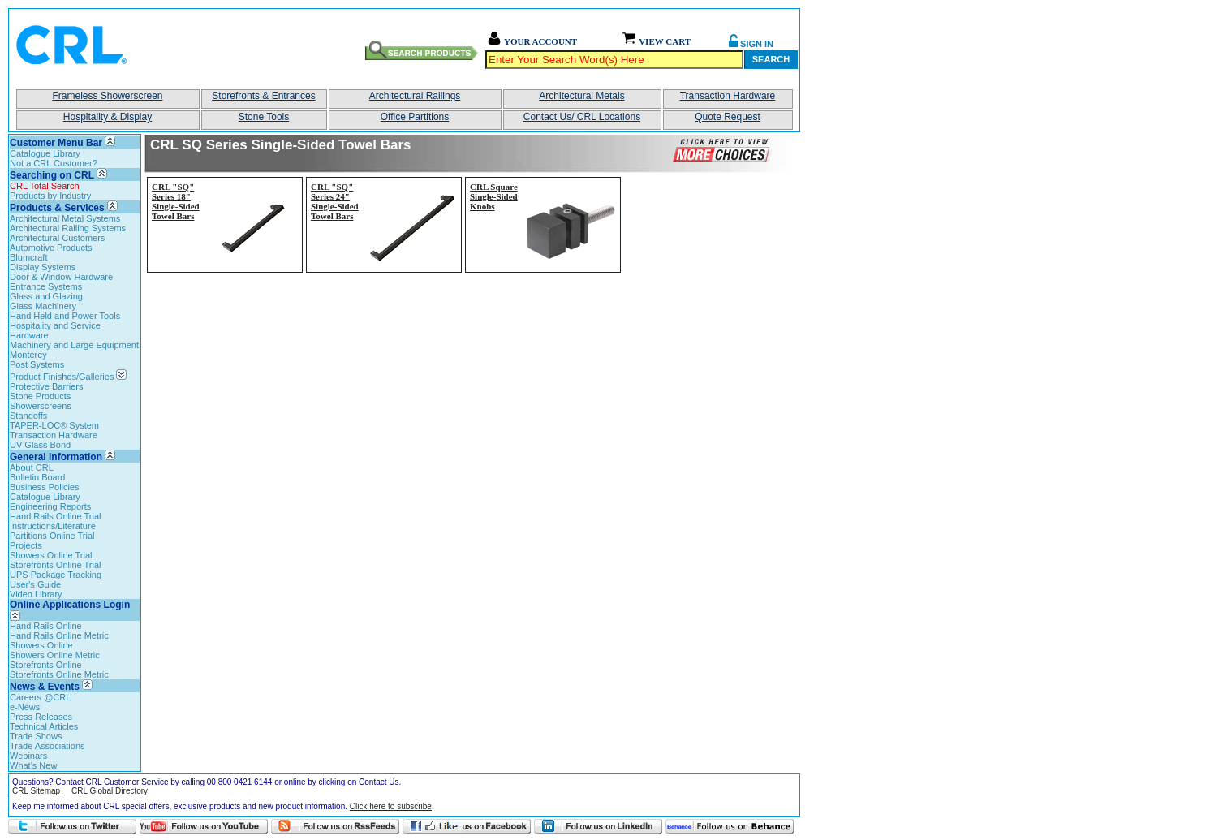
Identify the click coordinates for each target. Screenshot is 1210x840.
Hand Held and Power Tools (65, 316)
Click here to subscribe (391, 806)
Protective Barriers (46, 386)
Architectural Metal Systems (65, 218)
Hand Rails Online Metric (59, 635)
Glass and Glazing (46, 296)
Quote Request (727, 117)
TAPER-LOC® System (54, 425)
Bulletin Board (38, 477)
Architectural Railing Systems (68, 228)
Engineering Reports (50, 506)
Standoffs (28, 415)
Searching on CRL (52, 175)
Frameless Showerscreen (107, 95)
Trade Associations (47, 746)
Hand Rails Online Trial (55, 516)
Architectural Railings (415, 95)
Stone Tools (264, 117)
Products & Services (57, 207)
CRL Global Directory (109, 790)
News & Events (45, 686)
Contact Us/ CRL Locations (581, 117)
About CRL (32, 467)
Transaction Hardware (728, 95)
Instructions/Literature (53, 526)
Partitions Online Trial (52, 536)
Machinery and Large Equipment (74, 345)
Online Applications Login (70, 610)
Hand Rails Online (46, 626)
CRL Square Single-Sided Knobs (494, 196)
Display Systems (42, 267)
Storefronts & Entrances (263, 95)
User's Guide (35, 584)
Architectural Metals (581, 95)
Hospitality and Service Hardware (55, 330)
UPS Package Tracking (55, 574)
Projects (26, 545)
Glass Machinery (43, 306)
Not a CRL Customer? (53, 163)
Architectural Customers (57, 238)
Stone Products (40, 396)
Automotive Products (51, 247)
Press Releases (41, 717)
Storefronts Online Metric (59, 674)
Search (771, 59)
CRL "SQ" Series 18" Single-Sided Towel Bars (176, 201)
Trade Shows (36, 736)
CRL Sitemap (36, 790)
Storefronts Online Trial (55, 565)
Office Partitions (415, 117)
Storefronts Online (46, 665)
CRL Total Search (45, 186)
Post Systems (37, 364)
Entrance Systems (46, 286)
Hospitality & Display (107, 117)
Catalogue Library (45, 153)
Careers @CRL (40, 697)
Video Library (36, 594)
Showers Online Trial (51, 555)
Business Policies (45, 487)
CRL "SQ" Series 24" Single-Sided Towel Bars (335, 201)
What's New (33, 765)
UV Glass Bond (40, 445)
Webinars (28, 755)
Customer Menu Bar (56, 143)
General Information (56, 457)
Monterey (28, 355)
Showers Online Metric (55, 655)
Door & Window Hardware (61, 277)
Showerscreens (40, 406)
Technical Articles (44, 726)
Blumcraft (28, 257)
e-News (25, 707)
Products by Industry (50, 195)
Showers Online (41, 645)
